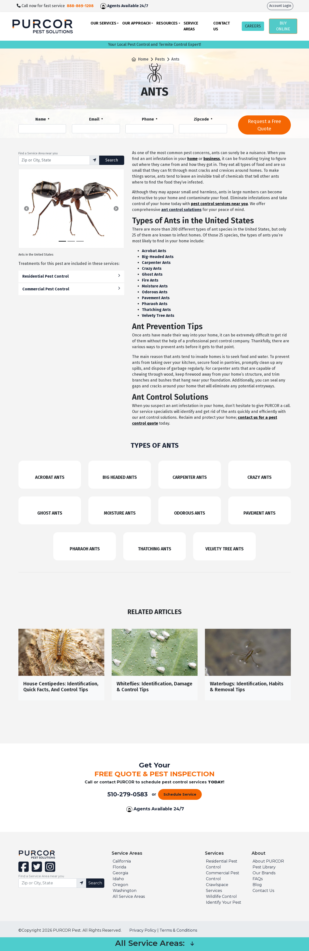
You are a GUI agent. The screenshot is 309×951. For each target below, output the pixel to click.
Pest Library (264, 867)
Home (143, 59)
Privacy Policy (142, 930)
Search (111, 160)
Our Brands (264, 873)
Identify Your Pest (223, 902)
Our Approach (136, 23)
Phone (149, 119)
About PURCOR (268, 861)
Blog (257, 884)
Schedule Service (179, 794)
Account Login (280, 6)
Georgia (120, 873)
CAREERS (253, 26)
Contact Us (221, 26)
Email (96, 119)
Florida (119, 867)
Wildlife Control (221, 896)
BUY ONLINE (283, 26)
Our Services (103, 23)
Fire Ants (150, 280)
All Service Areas (129, 896)
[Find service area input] (54, 160)
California (122, 861)
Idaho (118, 879)
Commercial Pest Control (71, 288)
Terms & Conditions (178, 930)
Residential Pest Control (71, 276)
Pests (160, 59)
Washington (124, 890)
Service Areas (191, 26)
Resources (167, 23)
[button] (26, 208)
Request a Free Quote (264, 125)
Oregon (120, 884)
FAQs (258, 879)
